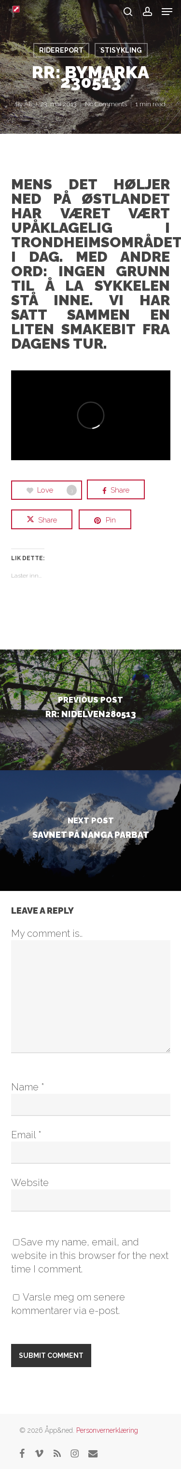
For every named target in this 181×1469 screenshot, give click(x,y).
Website (30, 1182)
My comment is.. (47, 933)
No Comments (106, 104)
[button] (167, 11)
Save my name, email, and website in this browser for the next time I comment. (89, 1255)
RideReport (61, 50)
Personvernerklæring (107, 1430)
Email (26, 1135)
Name (27, 1087)
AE (28, 104)
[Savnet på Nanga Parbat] (90, 830)
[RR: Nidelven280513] (90, 710)
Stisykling (121, 50)
